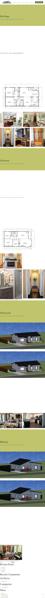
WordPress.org (4, 597)
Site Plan (27, 2)
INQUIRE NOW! (39, 2)
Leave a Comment (14, 147)
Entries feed (4, 594)
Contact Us (32, 2)
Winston (4, 160)
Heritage (4, 16)
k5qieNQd (21, 19)
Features (18, 2)
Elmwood (5, 312)
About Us (23, 2)
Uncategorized (7, 147)
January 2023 (4, 581)
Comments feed (4, 596)
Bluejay (4, 441)
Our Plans (14, 2)
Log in (2, 593)
